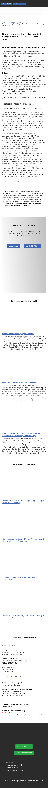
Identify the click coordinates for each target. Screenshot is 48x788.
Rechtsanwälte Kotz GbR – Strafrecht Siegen (24, 780)
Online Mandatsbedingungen (14, 770)
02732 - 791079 (32, 246)
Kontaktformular (24, 746)
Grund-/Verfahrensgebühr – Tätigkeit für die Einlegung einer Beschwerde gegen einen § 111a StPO (23, 36)
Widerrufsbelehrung (11, 768)
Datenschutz (9, 762)
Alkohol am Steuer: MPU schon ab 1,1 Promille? (19, 383)
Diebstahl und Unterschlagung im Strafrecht (18, 334)
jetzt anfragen (13, 246)
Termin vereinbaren (24, 753)
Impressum (9, 760)
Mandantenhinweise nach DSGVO (16, 765)
